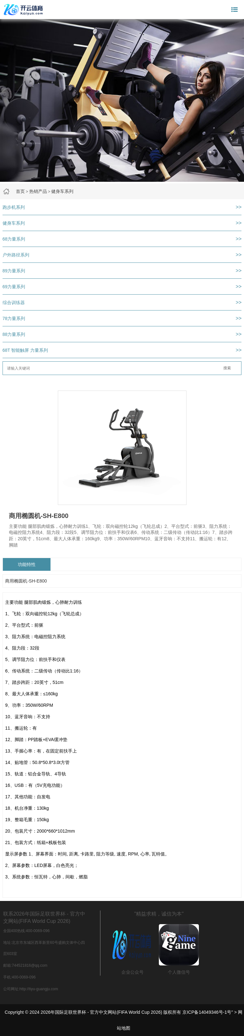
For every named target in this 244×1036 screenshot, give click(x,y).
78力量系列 (14, 318)
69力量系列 (14, 286)
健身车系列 (62, 191)
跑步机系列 (14, 207)
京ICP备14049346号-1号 (206, 1012)
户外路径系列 (16, 254)
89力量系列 (14, 270)
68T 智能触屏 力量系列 (25, 350)
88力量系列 (14, 334)
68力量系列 (14, 239)
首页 (20, 191)
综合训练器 (14, 302)
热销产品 (38, 191)
